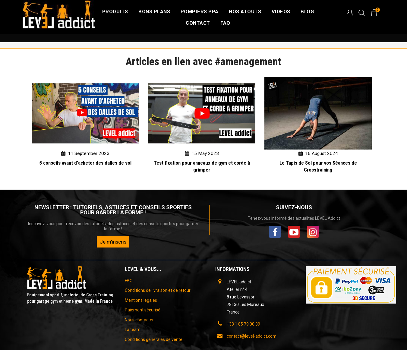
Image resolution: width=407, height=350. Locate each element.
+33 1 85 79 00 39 (243, 324)
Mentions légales (141, 300)
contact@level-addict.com (251, 336)
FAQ (225, 23)
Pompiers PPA (200, 11)
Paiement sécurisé (142, 309)
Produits (115, 11)
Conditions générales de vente (153, 339)
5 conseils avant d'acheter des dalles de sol (85, 163)
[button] (350, 13)
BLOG (307, 11)
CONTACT (198, 23)
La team (132, 329)
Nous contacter (139, 319)
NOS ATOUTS (245, 11)
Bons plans (154, 11)
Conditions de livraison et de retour (158, 290)
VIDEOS (281, 11)
